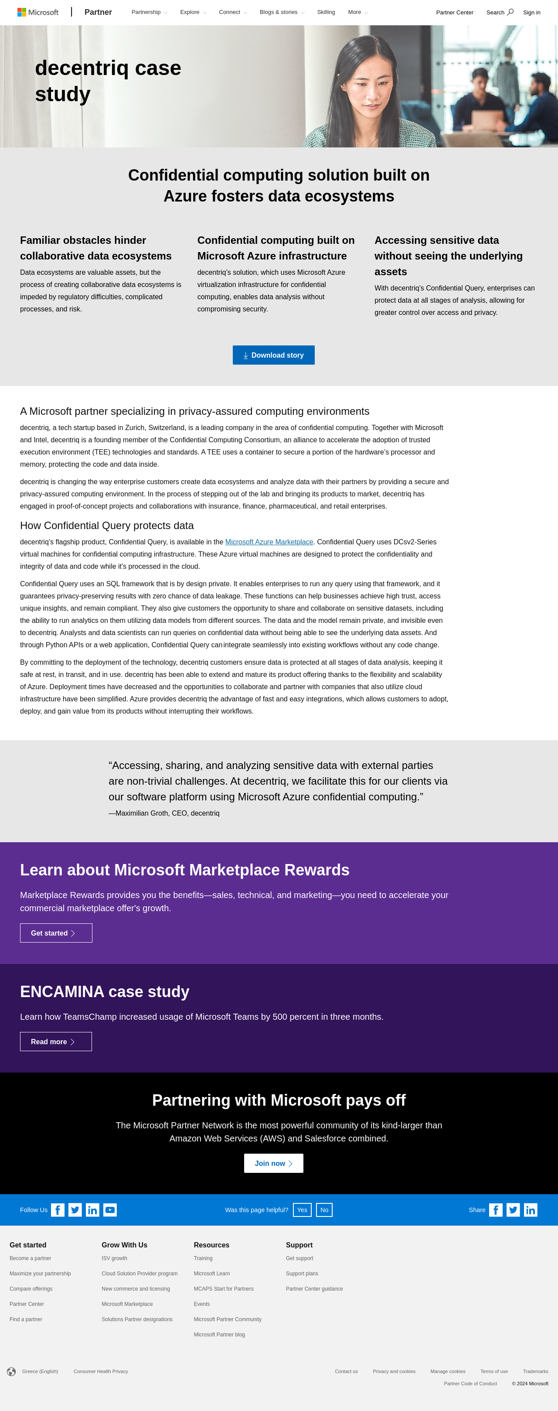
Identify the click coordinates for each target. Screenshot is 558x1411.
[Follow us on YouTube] (110, 1210)
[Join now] (273, 1163)
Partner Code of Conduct (470, 1383)
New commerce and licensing (136, 1289)
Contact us (346, 1371)
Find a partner (26, 1319)
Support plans (302, 1274)
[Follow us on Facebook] (58, 1210)
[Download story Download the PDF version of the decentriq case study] (274, 355)
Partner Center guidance (314, 1289)
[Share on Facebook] (496, 1210)
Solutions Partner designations (137, 1319)
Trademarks (535, 1371)
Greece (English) (40, 1371)
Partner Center (27, 1304)
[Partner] (98, 12)
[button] (499, 13)
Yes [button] (302, 1209)
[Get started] (56, 933)
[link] (455, 13)
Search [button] (495, 12)
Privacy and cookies (394, 1371)
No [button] (324, 1209)
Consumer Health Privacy (101, 1371)
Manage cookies (448, 1371)
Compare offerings (31, 1289)
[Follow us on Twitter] (75, 1210)
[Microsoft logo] (44, 12)
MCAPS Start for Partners (224, 1289)
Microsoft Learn (212, 1274)
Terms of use (494, 1371)
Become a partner (30, 1258)
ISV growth (114, 1258)
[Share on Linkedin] (531, 1210)
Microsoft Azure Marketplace (269, 542)
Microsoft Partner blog (219, 1335)
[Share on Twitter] (514, 1210)
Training (203, 1258)
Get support (299, 1258)
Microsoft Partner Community (228, 1319)
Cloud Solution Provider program (139, 1274)
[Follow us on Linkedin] (93, 1210)
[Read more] (56, 1041)
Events (202, 1304)
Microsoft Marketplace (127, 1304)
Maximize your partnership (40, 1274)
